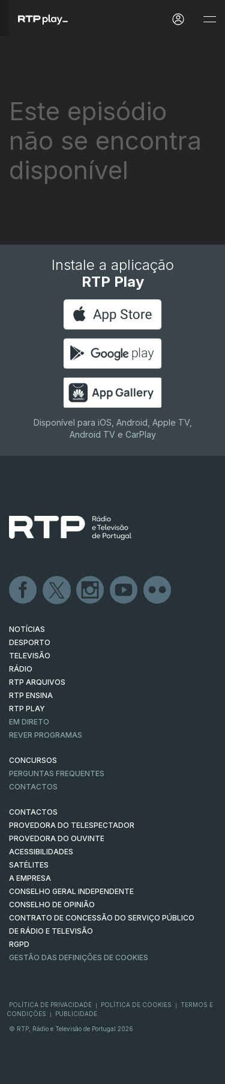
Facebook (23, 590)
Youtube (124, 590)
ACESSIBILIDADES (41, 851)
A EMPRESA (30, 878)
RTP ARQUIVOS (37, 682)
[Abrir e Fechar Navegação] (209, 19)
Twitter (57, 590)
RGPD (19, 944)
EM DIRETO (29, 721)
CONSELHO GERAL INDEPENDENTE (71, 891)
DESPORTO (29, 642)
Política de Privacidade (50, 1004)
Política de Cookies (136, 1004)
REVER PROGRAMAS (45, 735)
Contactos (33, 786)
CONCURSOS (33, 760)
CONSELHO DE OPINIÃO (52, 904)
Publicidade (76, 1013)
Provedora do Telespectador (71, 825)
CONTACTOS (33, 811)
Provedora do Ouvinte (56, 838)
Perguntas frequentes (56, 773)
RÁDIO (20, 668)
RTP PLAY (27, 708)
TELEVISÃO (29, 655)
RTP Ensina (31, 695)
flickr (157, 590)
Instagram (90, 590)
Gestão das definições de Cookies (78, 957)
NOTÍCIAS (27, 629)
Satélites (29, 864)
